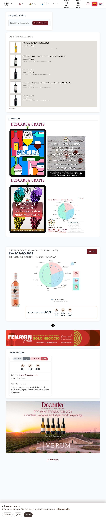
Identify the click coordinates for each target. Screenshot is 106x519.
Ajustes (18, 515)
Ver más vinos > (53, 460)
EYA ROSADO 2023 (21, 253)
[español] (94, 4)
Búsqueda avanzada (40, 23)
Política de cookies (63, 509)
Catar (92, 251)
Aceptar (28, 515)
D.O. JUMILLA (51, 257)
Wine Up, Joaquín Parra (29, 375)
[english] (100, 4)
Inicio (13, 4)
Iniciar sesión (88, 4)
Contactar (56, 4)
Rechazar (7, 515)
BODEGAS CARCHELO (24, 257)
